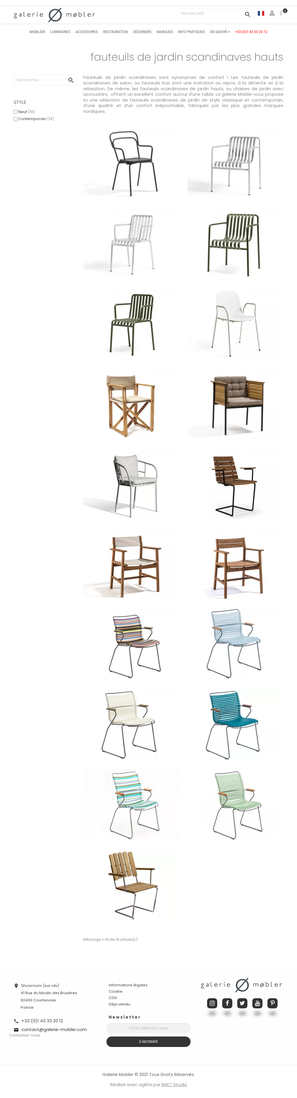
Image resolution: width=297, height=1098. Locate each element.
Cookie (115, 991)
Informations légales (128, 985)
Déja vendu (119, 1004)
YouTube (257, 1003)
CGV (113, 998)
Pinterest (272, 1003)
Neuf (26, 112)
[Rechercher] (215, 14)
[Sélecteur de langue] (261, 13)
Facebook (227, 1003)
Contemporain (36, 119)
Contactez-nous (24, 1035)
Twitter (242, 1003)
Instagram (212, 1003)
